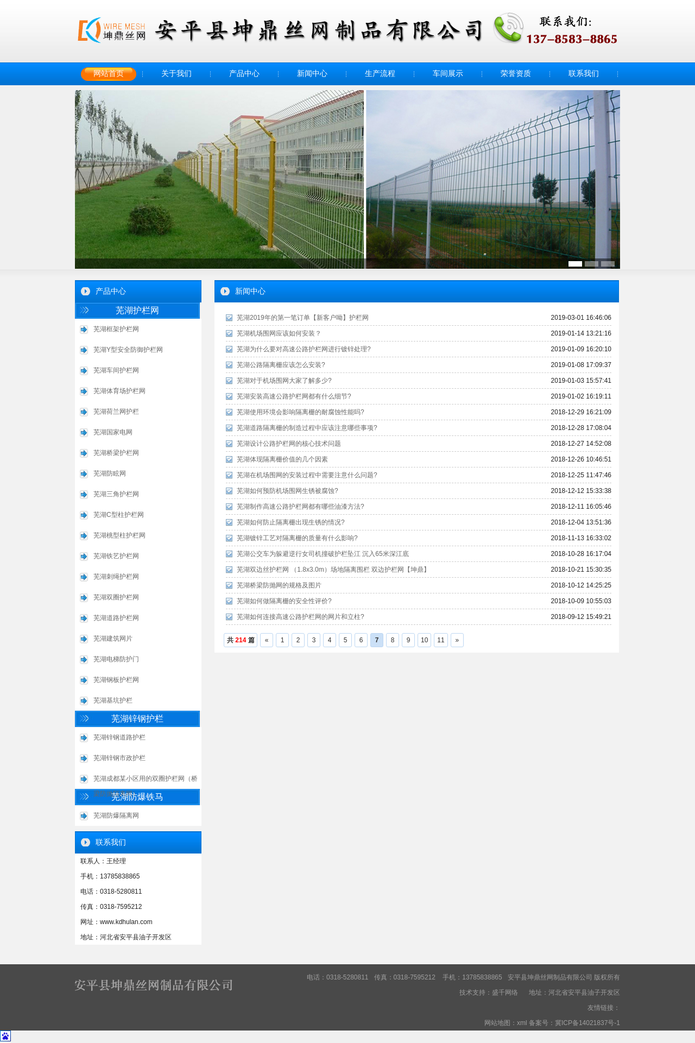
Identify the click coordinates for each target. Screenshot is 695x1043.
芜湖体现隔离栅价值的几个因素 (282, 459)
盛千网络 (505, 992)
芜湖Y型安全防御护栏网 (128, 349)
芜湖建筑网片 (112, 638)
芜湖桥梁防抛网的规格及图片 (279, 585)
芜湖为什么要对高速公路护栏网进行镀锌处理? (304, 349)
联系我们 (583, 73)
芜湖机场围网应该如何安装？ (279, 333)
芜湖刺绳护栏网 (116, 576)
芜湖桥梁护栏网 (116, 453)
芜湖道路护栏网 (116, 618)
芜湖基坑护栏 (112, 700)
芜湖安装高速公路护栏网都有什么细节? (294, 396)
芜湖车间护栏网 (116, 370)
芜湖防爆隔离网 (116, 815)
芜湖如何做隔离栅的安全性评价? (284, 601)
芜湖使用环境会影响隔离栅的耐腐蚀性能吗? (300, 412)
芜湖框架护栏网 (116, 329)
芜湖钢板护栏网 (116, 680)
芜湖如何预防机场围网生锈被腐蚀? (287, 491)
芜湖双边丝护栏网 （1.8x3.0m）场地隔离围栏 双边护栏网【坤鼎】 (333, 569)
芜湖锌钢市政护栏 (119, 758)
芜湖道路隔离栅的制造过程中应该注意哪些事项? (307, 428)
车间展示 (448, 73)
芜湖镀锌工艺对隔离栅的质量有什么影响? (297, 538)
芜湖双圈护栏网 (116, 597)
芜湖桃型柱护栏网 (119, 535)
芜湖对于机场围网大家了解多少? (284, 380)
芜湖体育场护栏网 (119, 391)
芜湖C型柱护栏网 (118, 515)
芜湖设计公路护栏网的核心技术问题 (289, 443)
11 (440, 640)
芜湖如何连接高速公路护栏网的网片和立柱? (300, 617)
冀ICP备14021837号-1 (587, 1023)
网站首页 (108, 73)
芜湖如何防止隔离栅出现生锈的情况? (291, 522)
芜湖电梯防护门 (116, 659)
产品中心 (244, 73)
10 (424, 640)
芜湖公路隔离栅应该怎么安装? (281, 365)
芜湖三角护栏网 (116, 494)
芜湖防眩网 (109, 473)
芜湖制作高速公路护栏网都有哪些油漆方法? (300, 506)
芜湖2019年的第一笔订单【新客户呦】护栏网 (303, 317)
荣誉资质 (516, 73)
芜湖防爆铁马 (137, 796)
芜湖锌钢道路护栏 (119, 737)
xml (522, 1023)
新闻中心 (312, 73)
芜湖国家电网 (112, 432)
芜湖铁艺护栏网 (116, 556)
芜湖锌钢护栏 (137, 718)
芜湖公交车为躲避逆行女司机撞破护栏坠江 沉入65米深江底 (323, 554)
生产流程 (380, 73)
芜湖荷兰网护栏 (116, 411)
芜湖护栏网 (137, 310)
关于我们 (176, 73)
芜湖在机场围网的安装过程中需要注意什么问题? (307, 475)
